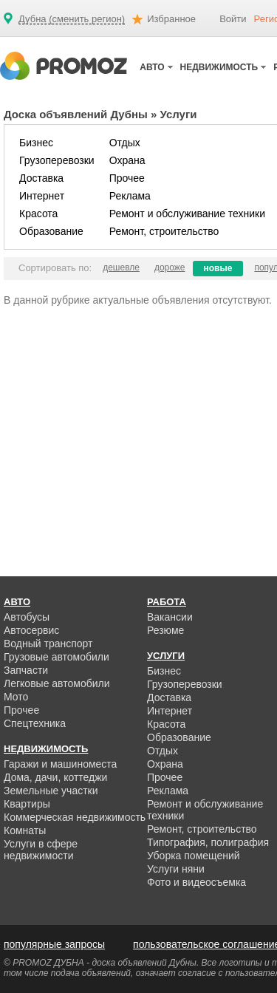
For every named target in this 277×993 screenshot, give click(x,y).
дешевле (121, 267)
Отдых (124, 143)
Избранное (171, 19)
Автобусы (26, 617)
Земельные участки (51, 790)
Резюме (165, 630)
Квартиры (27, 804)
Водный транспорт (48, 643)
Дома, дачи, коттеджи (55, 777)
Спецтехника (35, 723)
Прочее (127, 178)
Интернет (41, 196)
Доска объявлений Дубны (76, 114)
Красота (38, 213)
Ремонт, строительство (164, 231)
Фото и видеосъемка (196, 882)
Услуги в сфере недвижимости (41, 849)
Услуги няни (176, 869)
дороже (169, 267)
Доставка (41, 178)
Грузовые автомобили (56, 657)
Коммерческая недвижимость (75, 817)
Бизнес (36, 143)
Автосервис (31, 630)
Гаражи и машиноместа (60, 764)
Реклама (130, 196)
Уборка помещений (193, 855)
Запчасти (26, 670)
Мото (16, 697)
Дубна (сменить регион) (71, 19)
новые (218, 268)
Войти (232, 18)
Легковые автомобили (57, 683)
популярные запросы (54, 944)
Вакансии (170, 617)
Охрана (127, 160)
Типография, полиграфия (208, 842)
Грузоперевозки (57, 160)
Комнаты (25, 830)
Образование (51, 231)
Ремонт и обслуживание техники (187, 213)
